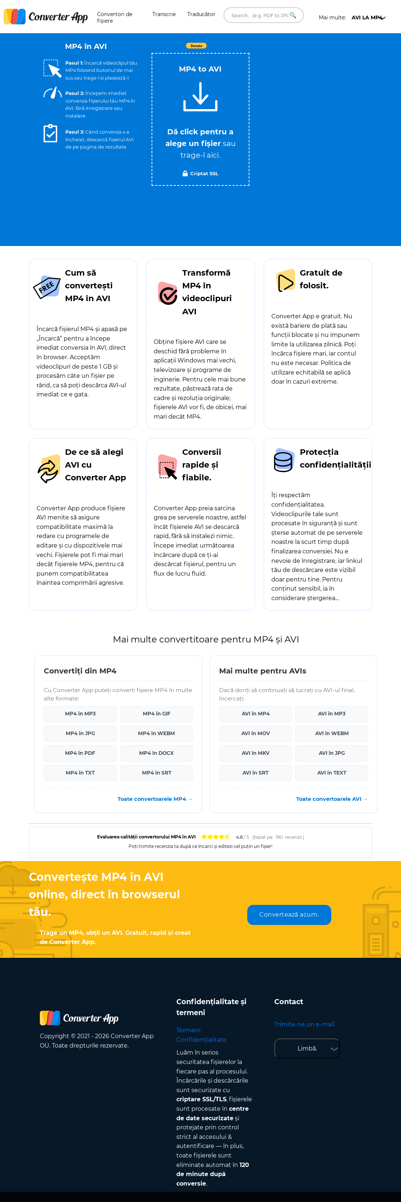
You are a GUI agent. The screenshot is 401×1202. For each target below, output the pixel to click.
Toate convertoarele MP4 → (155, 799)
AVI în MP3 (331, 714)
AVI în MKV (256, 753)
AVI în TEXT (331, 773)
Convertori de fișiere (114, 17)
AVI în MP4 (256, 714)
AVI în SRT (255, 773)
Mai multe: (351, 17)
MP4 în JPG (80, 733)
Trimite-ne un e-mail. (304, 1024)
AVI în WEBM (332, 733)
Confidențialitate (201, 1039)
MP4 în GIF (157, 714)
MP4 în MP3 (80, 714)
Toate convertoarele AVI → (332, 799)
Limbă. (307, 1048)
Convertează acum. (289, 914)
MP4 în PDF (80, 753)
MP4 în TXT (80, 773)
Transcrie (164, 14)
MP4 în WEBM (156, 733)
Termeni (188, 1030)
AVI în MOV (255, 733)
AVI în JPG (332, 753)
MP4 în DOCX (156, 753)
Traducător (201, 14)
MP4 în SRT (156, 773)
